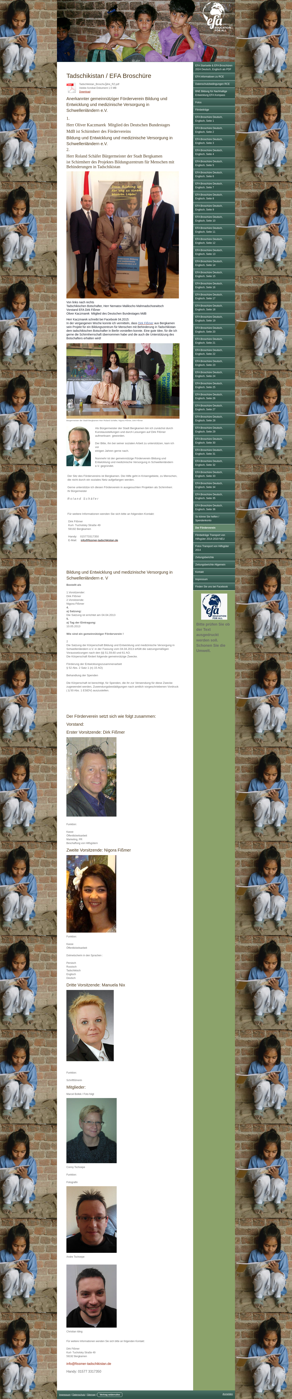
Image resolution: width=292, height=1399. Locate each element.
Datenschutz (78, 1394)
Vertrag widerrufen (110, 1394)
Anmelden (227, 1394)
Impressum (64, 1394)
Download (84, 91)
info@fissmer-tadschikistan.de (88, 1363)
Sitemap (91, 1394)
